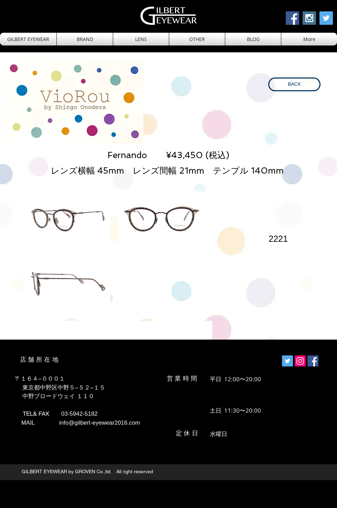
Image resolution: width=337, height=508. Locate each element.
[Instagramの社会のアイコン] (300, 360)
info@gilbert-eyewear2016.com (99, 422)
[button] (141, 39)
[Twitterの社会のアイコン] (287, 360)
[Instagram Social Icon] (309, 18)
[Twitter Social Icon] (326, 18)
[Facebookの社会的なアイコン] (312, 360)
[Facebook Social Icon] (292, 18)
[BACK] (294, 84)
